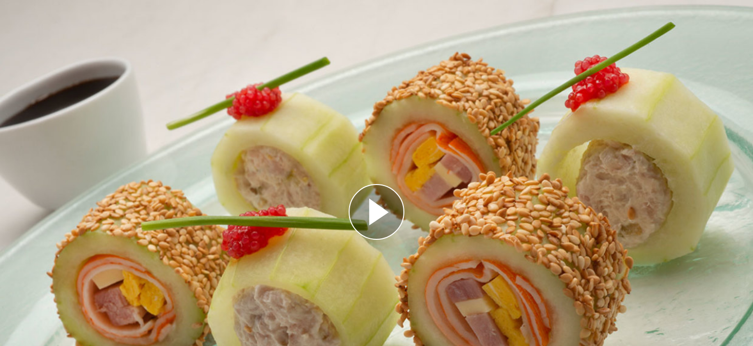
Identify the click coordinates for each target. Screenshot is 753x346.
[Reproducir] (376, 212)
